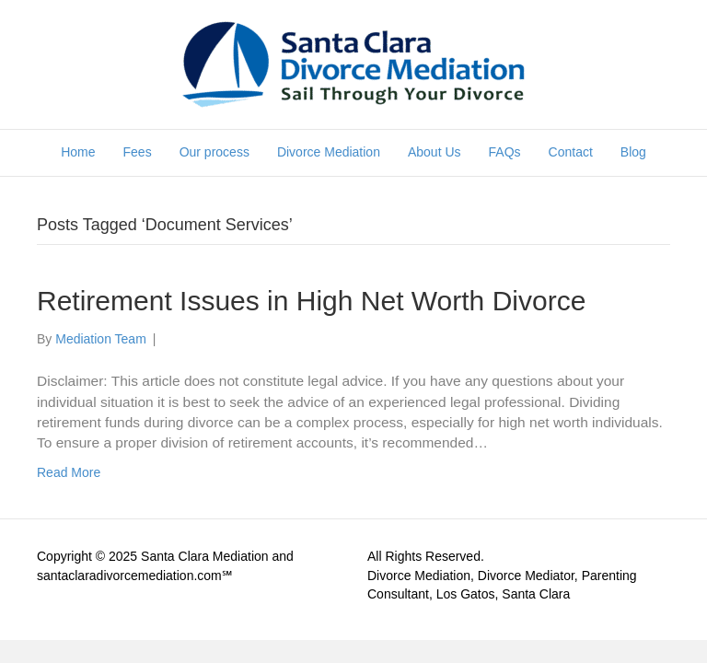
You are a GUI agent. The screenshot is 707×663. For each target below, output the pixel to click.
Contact (571, 152)
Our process (214, 152)
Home (78, 152)
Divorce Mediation (328, 152)
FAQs (505, 152)
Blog (633, 152)
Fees (137, 152)
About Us (434, 152)
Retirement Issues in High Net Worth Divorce (311, 300)
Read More (68, 472)
